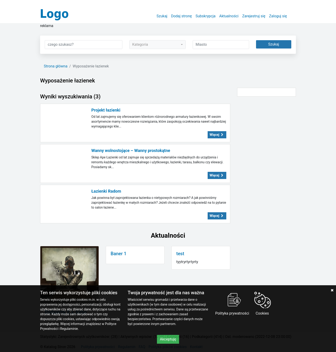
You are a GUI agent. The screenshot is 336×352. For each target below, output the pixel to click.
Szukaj (161, 16)
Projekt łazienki (105, 110)
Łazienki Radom (106, 191)
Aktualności (229, 16)
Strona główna (56, 66)
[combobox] (158, 44)
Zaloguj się (278, 16)
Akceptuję (168, 339)
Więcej (217, 135)
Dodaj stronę (181, 16)
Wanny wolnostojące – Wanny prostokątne (130, 150)
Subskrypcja (206, 16)
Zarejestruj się (253, 16)
